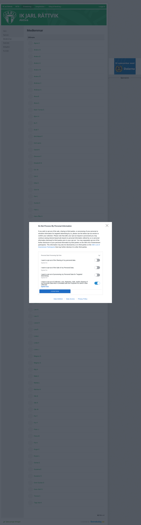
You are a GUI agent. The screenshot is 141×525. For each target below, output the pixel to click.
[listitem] (70, 255)
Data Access (70, 299)
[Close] (108, 226)
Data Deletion (58, 299)
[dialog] (70, 262)
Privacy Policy (82, 299)
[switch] (97, 260)
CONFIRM (55, 291)
